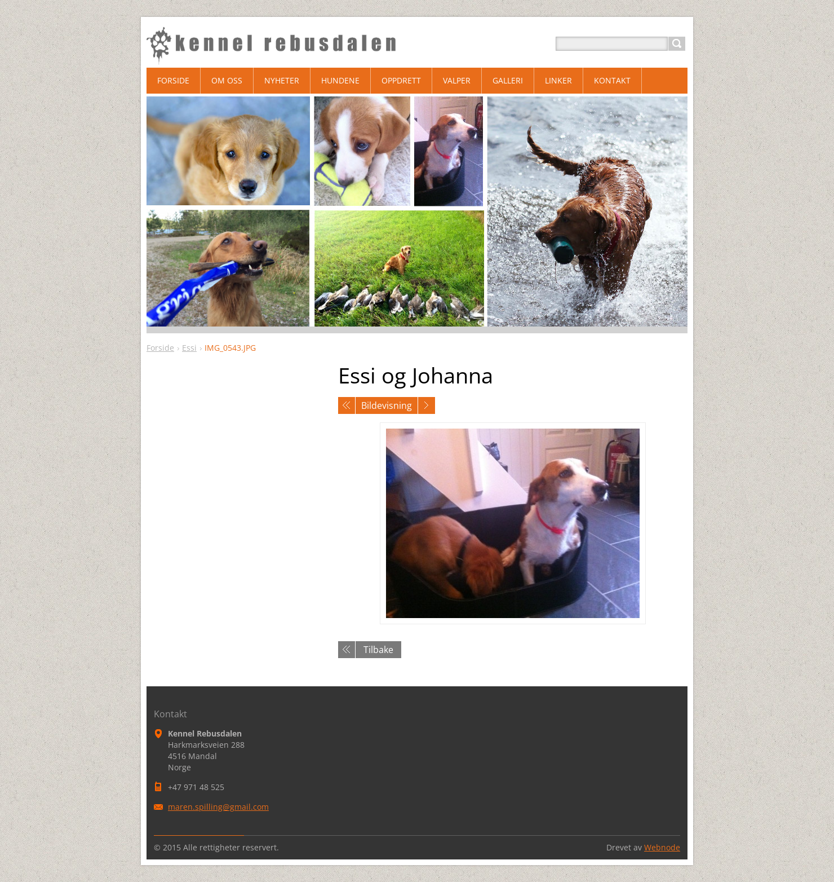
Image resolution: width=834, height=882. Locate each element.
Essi (189, 347)
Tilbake (378, 649)
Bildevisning (386, 405)
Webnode (662, 847)
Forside (160, 347)
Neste (426, 405)
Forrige (346, 405)
